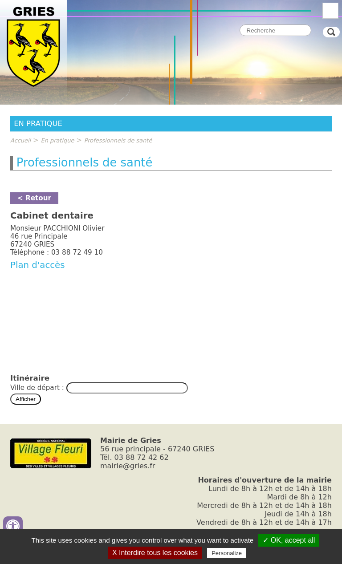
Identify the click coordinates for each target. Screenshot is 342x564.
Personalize (227, 553)
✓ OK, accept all (289, 540)
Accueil (20, 140)
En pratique (57, 140)
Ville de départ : (38, 388)
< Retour (34, 198)
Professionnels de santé (118, 140)
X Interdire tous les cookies (155, 552)
